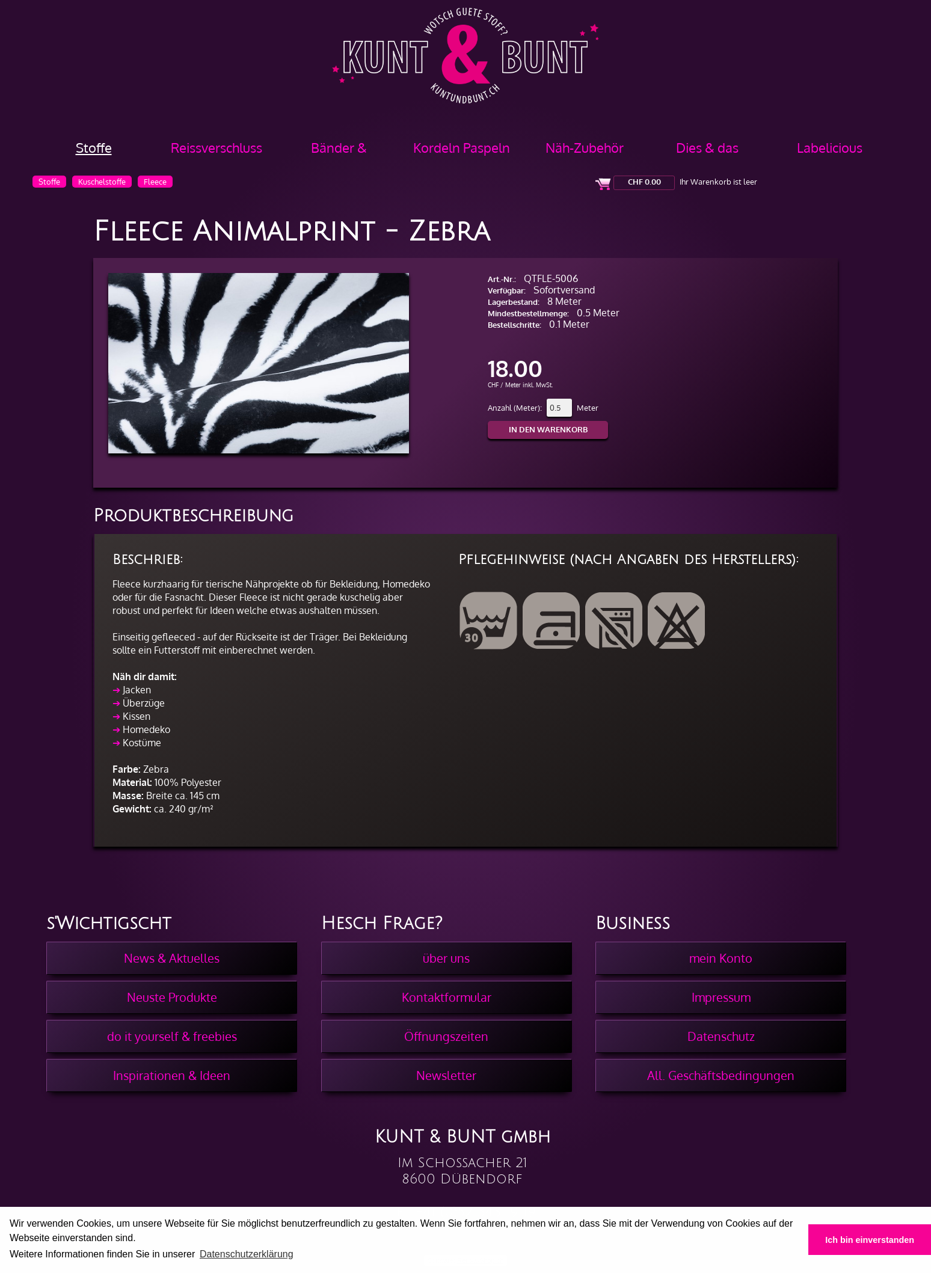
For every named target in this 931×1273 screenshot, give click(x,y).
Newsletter (446, 1075)
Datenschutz (721, 1036)
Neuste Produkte (172, 997)
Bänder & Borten (339, 152)
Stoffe (94, 147)
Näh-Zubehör (584, 147)
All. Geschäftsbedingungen (720, 1075)
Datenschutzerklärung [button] (246, 1254)
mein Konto (720, 958)
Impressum (721, 997)
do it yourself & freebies (172, 1036)
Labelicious (829, 147)
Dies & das (707, 147)
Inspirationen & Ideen (171, 1075)
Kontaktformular (446, 997)
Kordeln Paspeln (461, 147)
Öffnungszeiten (446, 1036)
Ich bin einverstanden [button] (869, 1240)
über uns (446, 958)
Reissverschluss (216, 147)
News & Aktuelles (172, 958)
